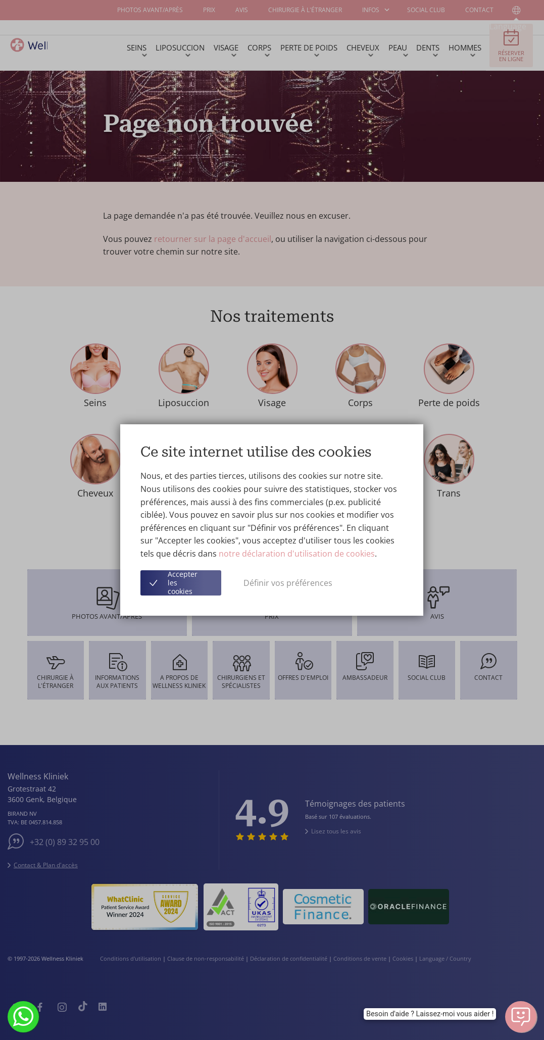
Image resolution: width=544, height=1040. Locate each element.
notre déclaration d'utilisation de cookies (297, 553)
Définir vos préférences (287, 582)
